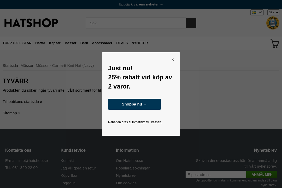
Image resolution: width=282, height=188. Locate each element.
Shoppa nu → (134, 104)
